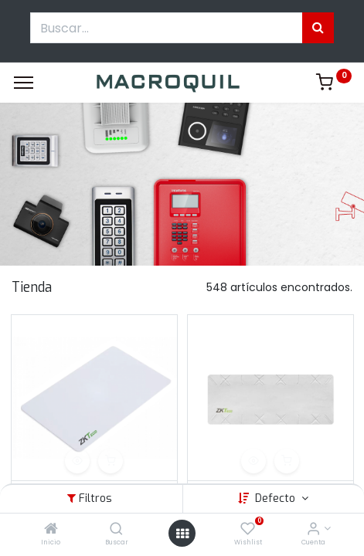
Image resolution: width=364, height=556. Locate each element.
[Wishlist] (247, 529)
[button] (77, 461)
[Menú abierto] (182, 533)
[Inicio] (51, 529)
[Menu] (23, 83)
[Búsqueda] (318, 27)
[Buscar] (116, 529)
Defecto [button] (276, 498)
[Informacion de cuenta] (313, 529)
